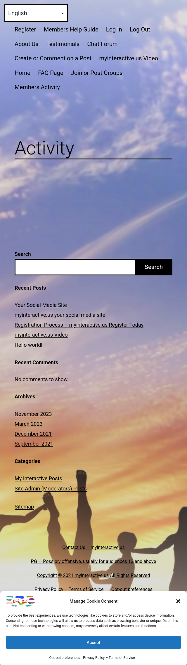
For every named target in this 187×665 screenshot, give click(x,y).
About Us (27, 44)
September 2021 (34, 444)
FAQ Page (50, 72)
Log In (114, 29)
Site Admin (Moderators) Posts (51, 488)
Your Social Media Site (41, 305)
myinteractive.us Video (128, 58)
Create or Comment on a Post (53, 58)
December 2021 (33, 434)
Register (25, 29)
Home (22, 72)
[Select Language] (36, 13)
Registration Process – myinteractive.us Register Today (79, 325)
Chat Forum (102, 44)
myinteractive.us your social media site (60, 315)
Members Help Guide (71, 29)
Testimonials (62, 44)
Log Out (140, 29)
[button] (178, 607)
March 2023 (29, 424)
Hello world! (28, 345)
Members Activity (37, 87)
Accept (93, 648)
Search (23, 254)
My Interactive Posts (38, 478)
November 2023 (33, 414)
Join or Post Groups (96, 72)
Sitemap (24, 507)
